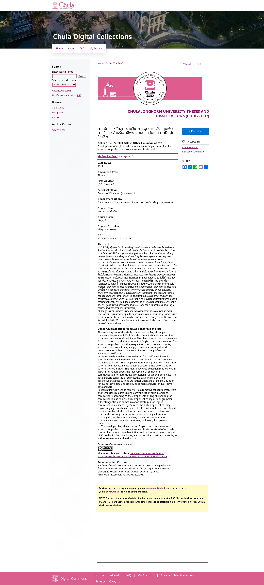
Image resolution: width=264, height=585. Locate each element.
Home (100, 63)
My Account (146, 575)
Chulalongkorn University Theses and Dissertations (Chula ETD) (168, 114)
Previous (187, 64)
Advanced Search (61, 91)
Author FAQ (58, 130)
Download (195, 131)
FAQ (128, 575)
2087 (120, 63)
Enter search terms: (63, 72)
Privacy (100, 581)
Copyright (116, 581)
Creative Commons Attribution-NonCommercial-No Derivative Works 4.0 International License (132, 455)
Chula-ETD (110, 63)
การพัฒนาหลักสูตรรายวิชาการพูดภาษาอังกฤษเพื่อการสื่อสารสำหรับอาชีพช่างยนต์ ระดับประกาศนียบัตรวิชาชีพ (137, 133)
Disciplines (57, 112)
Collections (58, 108)
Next (199, 64)
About (114, 575)
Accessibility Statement (178, 575)
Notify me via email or (66, 95)
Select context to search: (66, 80)
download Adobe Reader (159, 488)
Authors (56, 117)
